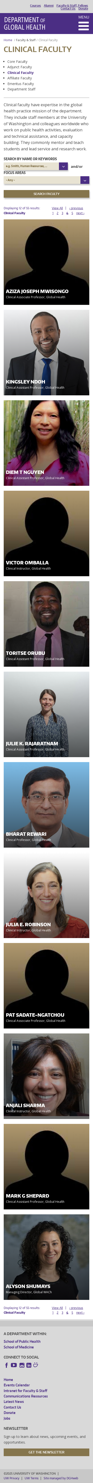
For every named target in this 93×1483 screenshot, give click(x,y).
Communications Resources (26, 1396)
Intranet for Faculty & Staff (25, 1391)
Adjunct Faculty (19, 67)
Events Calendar (17, 1385)
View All (57, 208)
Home (8, 40)
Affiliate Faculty (19, 78)
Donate (83, 8)
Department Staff (21, 89)
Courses (35, 5)
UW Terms (31, 1478)
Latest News (14, 1401)
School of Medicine (19, 1347)
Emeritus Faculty (20, 83)
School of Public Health (22, 1341)
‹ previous (76, 208)
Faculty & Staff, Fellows (72, 5)
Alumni (49, 5)
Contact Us (68, 8)
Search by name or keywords (30, 159)
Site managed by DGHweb (61, 1478)
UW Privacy (11, 1478)
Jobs (7, 1418)
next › (80, 213)
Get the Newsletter (46, 1452)
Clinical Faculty (20, 72)
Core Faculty (17, 61)
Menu (83, 17)
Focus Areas (15, 173)
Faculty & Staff (26, 40)
